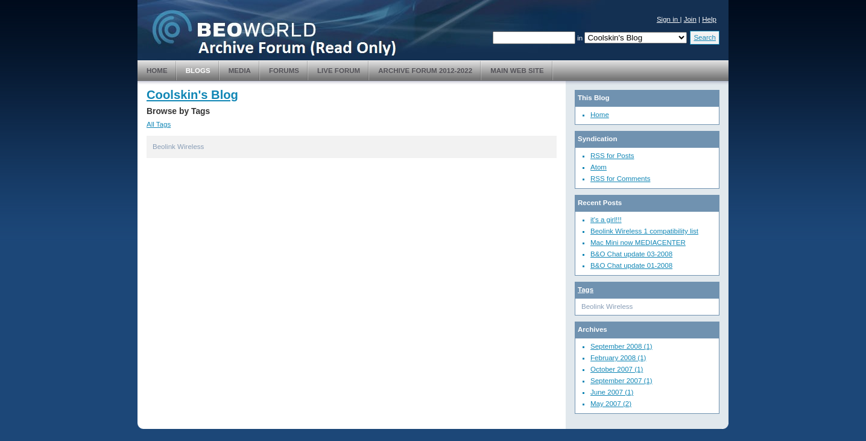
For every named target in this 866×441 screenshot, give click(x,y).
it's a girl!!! (606, 219)
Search (705, 37)
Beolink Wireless (178, 146)
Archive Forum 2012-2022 (425, 70)
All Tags (159, 124)
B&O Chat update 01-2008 (631, 265)
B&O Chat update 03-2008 (631, 254)
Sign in (668, 19)
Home (157, 70)
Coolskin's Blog (192, 94)
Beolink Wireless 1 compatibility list (644, 231)
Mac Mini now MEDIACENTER (638, 242)
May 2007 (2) (610, 403)
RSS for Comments (620, 178)
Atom (598, 167)
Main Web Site (517, 70)
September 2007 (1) (621, 380)
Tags (585, 289)
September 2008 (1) (621, 346)
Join (690, 19)
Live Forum (338, 70)
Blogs (198, 70)
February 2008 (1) (618, 357)
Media (240, 70)
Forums (284, 70)
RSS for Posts (612, 155)
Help (709, 19)
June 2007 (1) (611, 392)
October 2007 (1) (616, 369)
